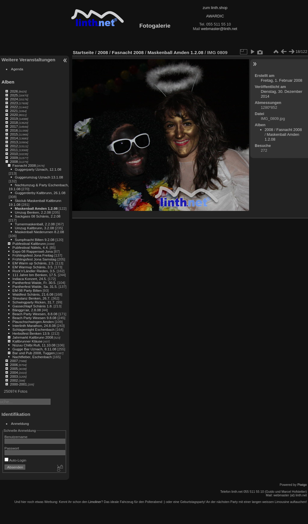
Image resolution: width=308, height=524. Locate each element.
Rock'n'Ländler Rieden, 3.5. (34, 271)
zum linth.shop (215, 7)
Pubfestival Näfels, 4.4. (30, 247)
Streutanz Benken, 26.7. (31, 298)
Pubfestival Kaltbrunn (29, 243)
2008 (14, 161)
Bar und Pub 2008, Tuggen (33, 353)
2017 (14, 126)
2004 (14, 372)
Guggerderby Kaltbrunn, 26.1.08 (40, 193)
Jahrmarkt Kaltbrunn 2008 (32, 337)
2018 (14, 122)
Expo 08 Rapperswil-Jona (32, 251)
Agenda (17, 69)
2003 (14, 376)
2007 (14, 361)
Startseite (83, 52)
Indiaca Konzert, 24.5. (29, 279)
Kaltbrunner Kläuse (27, 341)
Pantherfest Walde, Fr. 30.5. (34, 283)
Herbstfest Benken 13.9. (31, 333)
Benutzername (16, 437)
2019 (14, 118)
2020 (14, 115)
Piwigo (302, 484)
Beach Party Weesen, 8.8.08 (34, 314)
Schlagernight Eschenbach (33, 329)
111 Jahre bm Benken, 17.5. (34, 275)
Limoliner (94, 502)
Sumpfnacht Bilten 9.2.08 (34, 240)
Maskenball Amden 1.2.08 (36, 208)
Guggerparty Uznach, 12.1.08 (38, 169)
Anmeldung (20, 423)
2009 (14, 158)
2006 (14, 365)
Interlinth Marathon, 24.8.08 (34, 326)
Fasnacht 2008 (24, 165)
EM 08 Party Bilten (27, 290)
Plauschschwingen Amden (33, 322)
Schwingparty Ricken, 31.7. (33, 302)
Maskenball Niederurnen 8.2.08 (39, 232)
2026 (14, 91)
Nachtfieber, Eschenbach (32, 357)
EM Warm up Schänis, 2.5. (33, 263)
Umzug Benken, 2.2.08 (33, 212)
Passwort (12, 448)
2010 (14, 154)
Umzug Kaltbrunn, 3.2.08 (34, 228)
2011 (14, 150)
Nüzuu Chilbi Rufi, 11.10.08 (33, 345)
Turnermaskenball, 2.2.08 (35, 224)
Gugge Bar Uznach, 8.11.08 (34, 349)
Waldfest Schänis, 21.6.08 (32, 294)
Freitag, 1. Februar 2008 (281, 80)
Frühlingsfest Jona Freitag (32, 255)
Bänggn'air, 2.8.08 (26, 310)
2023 (14, 103)
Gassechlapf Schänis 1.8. (32, 306)
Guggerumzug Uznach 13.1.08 (39, 177)
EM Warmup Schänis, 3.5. (32, 267)
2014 (14, 138)
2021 (14, 111)
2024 (14, 99)
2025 (14, 95)
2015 (14, 134)
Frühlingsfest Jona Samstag (34, 259)
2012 (14, 146)
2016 (14, 130)
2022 (14, 107)
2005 (14, 368)
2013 (14, 142)
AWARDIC (215, 16)
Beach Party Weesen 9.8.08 (34, 318)
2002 (14, 380)
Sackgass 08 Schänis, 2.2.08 (37, 216)
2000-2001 (18, 384)
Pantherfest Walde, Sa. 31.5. (34, 286)
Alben (8, 81)
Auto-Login (15, 460)
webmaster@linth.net (219, 28)
